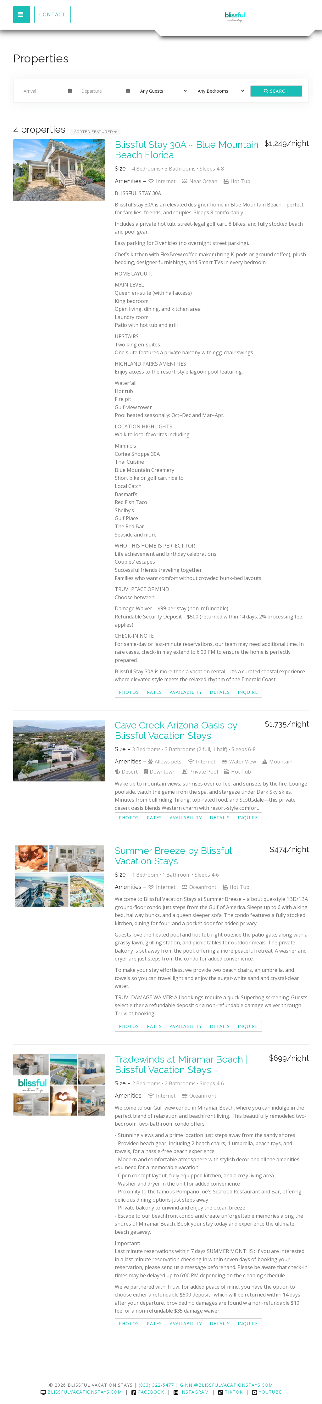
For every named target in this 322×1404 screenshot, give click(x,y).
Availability (186, 692)
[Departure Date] (100, 90)
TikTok (230, 1392)
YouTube (267, 1392)
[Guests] (161, 90)
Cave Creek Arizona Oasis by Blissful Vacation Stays (176, 730)
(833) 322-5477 (156, 1385)
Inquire (248, 692)
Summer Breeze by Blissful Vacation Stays (173, 856)
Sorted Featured (95, 132)
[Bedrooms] (219, 90)
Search (276, 91)
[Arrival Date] (43, 90)
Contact (52, 14)
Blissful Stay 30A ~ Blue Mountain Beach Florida (186, 149)
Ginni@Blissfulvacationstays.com (226, 1385)
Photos (129, 692)
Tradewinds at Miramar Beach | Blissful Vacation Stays (181, 1064)
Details (220, 692)
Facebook (147, 1392)
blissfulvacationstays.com (81, 1392)
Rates (154, 692)
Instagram (191, 1392)
